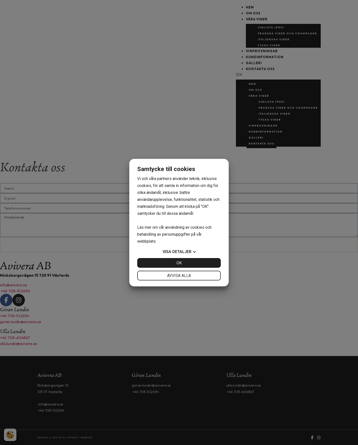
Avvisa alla (179, 275)
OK (179, 263)
